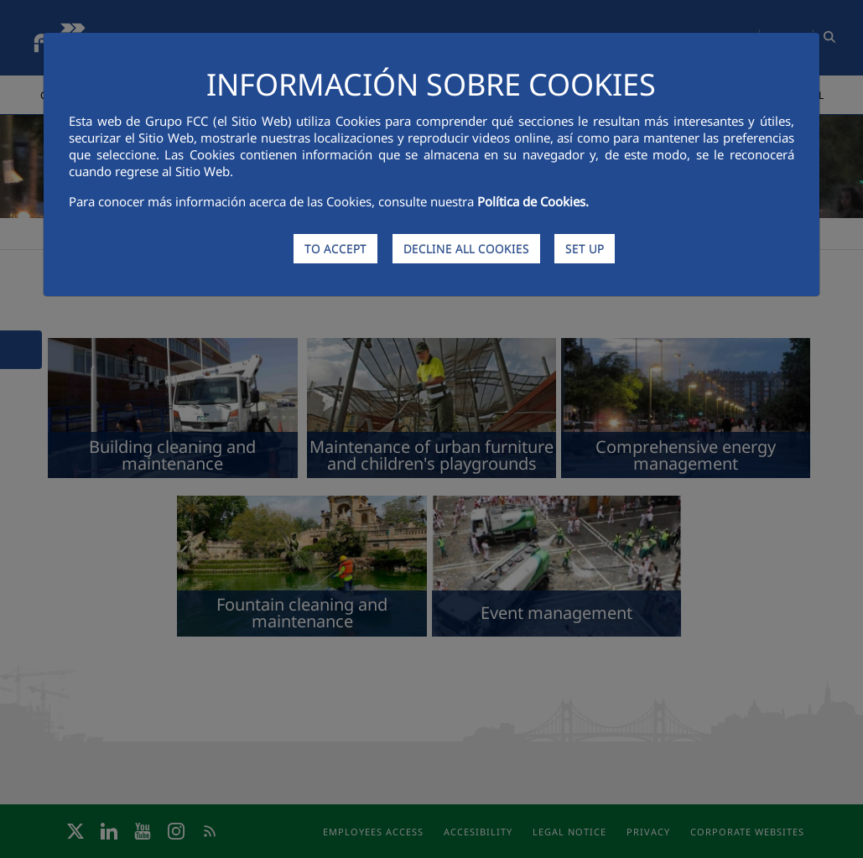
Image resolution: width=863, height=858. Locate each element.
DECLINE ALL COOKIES (466, 249)
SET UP (584, 249)
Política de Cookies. (533, 201)
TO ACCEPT (335, 249)
